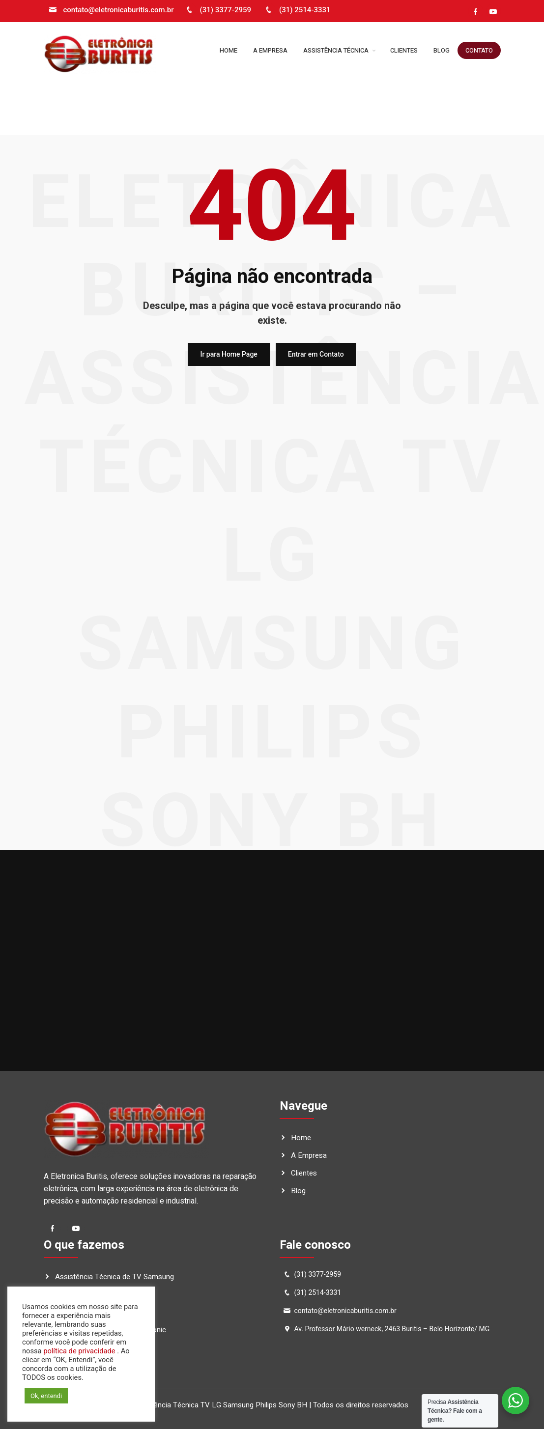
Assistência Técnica (338, 50)
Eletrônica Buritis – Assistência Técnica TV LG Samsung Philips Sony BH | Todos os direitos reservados (238, 1405)
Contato (479, 50)
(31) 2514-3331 (296, 9)
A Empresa (270, 50)
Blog (441, 50)
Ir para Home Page (228, 354)
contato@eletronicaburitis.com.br (110, 9)
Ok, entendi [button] (46, 1396)
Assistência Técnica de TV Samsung (114, 1276)
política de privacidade (78, 1350)
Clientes (404, 50)
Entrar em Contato (316, 354)
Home (228, 50)
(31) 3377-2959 (217, 9)
